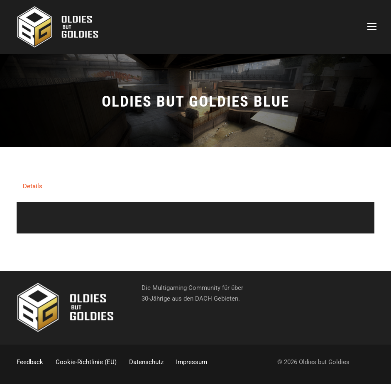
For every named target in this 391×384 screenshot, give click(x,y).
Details (32, 186)
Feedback (30, 362)
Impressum (191, 362)
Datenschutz (146, 362)
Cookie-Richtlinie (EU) (86, 362)
